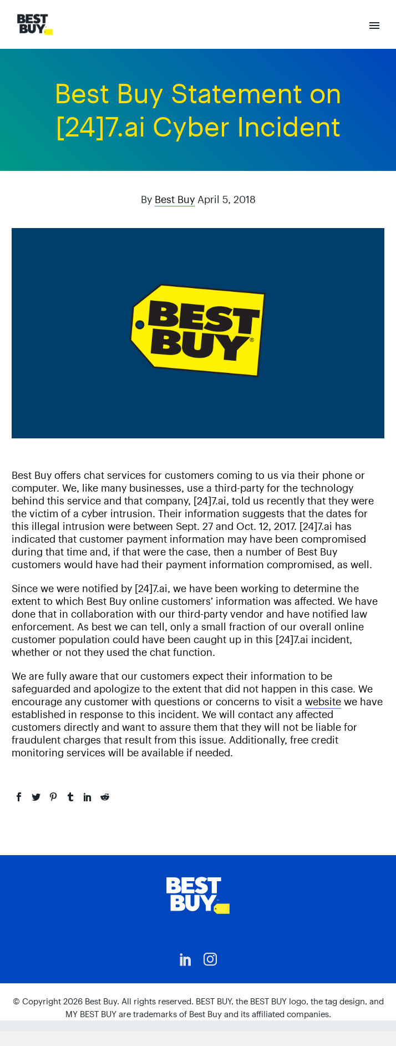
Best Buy (175, 199)
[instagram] (210, 959)
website (323, 701)
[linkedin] (185, 959)
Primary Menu (374, 25)
